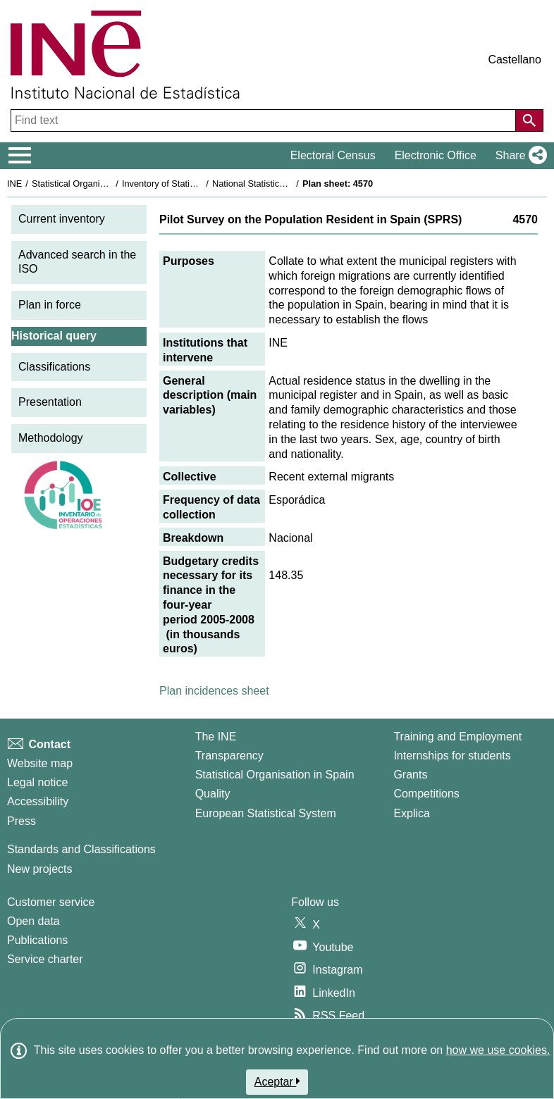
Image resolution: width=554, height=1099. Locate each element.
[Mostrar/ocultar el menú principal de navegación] (20, 155)
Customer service (50, 902)
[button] (518, 155)
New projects (39, 869)
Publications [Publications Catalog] (37, 940)
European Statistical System (265, 813)
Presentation (50, 402)
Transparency (229, 756)
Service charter (45, 959)
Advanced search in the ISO (77, 262)
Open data (33, 921)
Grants (410, 775)
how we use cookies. (498, 1050)
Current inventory (61, 219)
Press (21, 821)
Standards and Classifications (81, 849)
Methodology (50, 438)
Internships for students (451, 756)
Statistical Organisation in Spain (95, 183)
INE (14, 183)
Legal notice (37, 782)
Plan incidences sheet (214, 691)
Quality (212, 794)
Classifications (54, 367)
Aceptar (277, 1081)
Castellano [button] (514, 60)
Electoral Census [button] (333, 155)
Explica (411, 813)
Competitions (426, 794)
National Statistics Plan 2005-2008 (281, 183)
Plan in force (49, 305)
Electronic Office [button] (435, 155)
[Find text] (265, 120)
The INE (216, 737)
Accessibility (37, 801)
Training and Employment (457, 737)
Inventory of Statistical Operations (189, 183)
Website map (40, 763)
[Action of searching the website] (529, 120)
